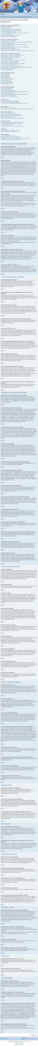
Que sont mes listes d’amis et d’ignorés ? (9, 107)
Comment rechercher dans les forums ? (8, 113)
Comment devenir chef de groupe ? (8, 93)
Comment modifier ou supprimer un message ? (10, 56)
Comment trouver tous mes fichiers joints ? (9, 131)
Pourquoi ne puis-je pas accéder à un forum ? (10, 62)
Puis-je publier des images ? (6, 77)
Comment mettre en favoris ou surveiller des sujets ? (11, 123)
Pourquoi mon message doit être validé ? (9, 68)
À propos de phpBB (19, 986)
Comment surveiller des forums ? (7, 124)
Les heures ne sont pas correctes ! (7, 43)
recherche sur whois (10, 1007)
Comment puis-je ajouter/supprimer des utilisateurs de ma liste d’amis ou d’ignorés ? (17, 108)
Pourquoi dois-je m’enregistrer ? (7, 26)
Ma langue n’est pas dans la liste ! (7, 45)
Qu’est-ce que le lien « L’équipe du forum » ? (9, 96)
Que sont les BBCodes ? (5, 73)
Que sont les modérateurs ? (6, 89)
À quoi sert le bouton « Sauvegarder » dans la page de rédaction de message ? (16, 67)
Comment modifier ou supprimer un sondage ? (10, 61)
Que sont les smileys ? (5, 76)
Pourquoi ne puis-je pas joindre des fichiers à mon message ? (13, 63)
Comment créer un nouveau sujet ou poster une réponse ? (12, 54)
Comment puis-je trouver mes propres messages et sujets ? (12, 118)
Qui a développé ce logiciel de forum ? (8, 135)
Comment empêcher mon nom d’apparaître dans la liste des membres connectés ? (17, 42)
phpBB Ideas (30, 994)
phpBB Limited (4, 983)
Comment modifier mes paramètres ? (8, 40)
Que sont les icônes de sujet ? (7, 83)
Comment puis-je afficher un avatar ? (8, 48)
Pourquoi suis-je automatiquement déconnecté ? (10, 35)
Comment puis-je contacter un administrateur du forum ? (12, 139)
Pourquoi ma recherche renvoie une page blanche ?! (11, 115)
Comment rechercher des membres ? (8, 116)
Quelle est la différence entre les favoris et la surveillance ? (12, 122)
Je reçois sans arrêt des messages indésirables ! (10, 102)
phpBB (17, 335)
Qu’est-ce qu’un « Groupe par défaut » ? (9, 95)
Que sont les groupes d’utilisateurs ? (8, 90)
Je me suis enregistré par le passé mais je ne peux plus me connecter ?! (15, 32)
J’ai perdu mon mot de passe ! (7, 34)
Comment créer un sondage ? (7, 58)
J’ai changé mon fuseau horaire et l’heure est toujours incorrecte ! (13, 44)
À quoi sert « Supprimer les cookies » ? (8, 36)
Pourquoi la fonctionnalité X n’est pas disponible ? (10, 136)
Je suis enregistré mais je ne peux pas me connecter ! (11, 30)
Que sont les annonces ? (6, 80)
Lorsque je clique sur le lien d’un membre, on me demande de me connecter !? (18, 50)
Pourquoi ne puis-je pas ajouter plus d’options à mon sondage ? (13, 59)
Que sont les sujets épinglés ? (7, 81)
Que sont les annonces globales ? (7, 78)
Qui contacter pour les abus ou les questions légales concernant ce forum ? (15, 138)
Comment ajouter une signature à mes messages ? (11, 57)
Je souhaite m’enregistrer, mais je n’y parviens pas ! (11, 29)
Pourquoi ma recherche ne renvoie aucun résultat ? (11, 114)
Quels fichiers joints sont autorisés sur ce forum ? (10, 130)
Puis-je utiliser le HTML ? (6, 75)
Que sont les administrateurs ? (7, 88)
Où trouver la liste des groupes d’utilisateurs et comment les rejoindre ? (15, 91)
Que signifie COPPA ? (5, 27)
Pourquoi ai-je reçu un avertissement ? (8, 64)
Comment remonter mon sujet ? (7, 69)
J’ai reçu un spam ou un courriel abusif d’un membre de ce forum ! (14, 103)
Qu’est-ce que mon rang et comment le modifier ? (10, 49)
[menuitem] (3, 14)
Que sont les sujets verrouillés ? (7, 82)
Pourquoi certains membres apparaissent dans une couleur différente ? (15, 94)
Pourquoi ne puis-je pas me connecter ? (8, 31)
